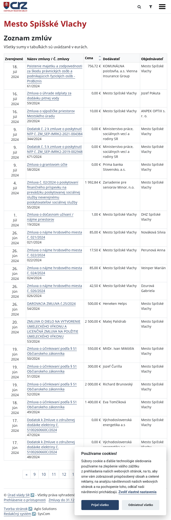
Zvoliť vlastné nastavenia (138, 492)
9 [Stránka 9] (34, 474)
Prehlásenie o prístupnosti (25, 500)
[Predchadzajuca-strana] (27, 474)
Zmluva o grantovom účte (47, 164)
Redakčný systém (17, 513)
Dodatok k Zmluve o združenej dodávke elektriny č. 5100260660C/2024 (51, 425)
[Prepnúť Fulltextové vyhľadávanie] (139, 6)
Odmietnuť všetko (140, 505)
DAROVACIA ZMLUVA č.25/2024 (51, 303)
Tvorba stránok (16, 508)
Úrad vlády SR (19, 495)
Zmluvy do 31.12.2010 (66, 500)
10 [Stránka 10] (44, 474)
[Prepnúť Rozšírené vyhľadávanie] (150, 6)
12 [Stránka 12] (64, 474)
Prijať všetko (100, 505)
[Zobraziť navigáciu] (162, 6)
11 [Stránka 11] (54, 474)
